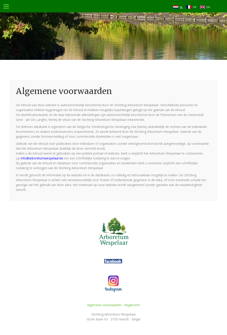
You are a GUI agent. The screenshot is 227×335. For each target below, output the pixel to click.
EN (208, 7)
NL (181, 7)
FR (194, 7)
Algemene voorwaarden (104, 305)
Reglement (132, 305)
